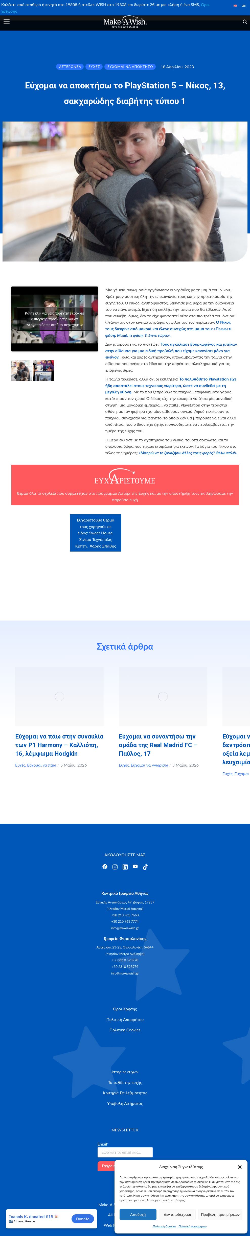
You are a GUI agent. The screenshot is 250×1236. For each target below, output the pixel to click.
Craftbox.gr (214, 523)
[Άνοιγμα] (7, 22)
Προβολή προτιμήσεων (220, 1214)
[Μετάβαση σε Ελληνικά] (244, 5)
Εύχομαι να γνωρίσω (149, 765)
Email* (103, 1144)
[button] (239, 1167)
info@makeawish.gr (125, 928)
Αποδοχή (138, 1214)
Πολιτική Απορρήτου (193, 1226)
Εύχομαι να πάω (41, 765)
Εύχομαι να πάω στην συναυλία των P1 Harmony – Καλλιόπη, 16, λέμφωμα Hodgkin (59, 745)
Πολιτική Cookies (164, 1226)
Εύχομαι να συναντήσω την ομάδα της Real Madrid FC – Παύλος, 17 (158, 745)
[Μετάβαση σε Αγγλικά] (235, 5)
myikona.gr (199, 549)
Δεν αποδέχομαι (177, 1214)
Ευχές (20, 765)
